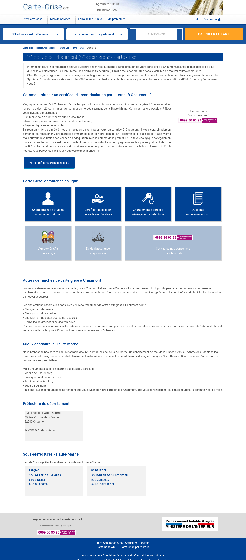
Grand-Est (64, 48)
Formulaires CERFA (90, 19)
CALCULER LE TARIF (214, 34)
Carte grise (28, 48)
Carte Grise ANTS (107, 547)
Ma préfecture (116, 19)
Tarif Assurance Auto (110, 543)
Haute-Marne (78, 48)
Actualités (131, 543)
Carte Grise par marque (135, 547)
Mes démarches (61, 19)
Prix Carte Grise (34, 19)
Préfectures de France (46, 48)
